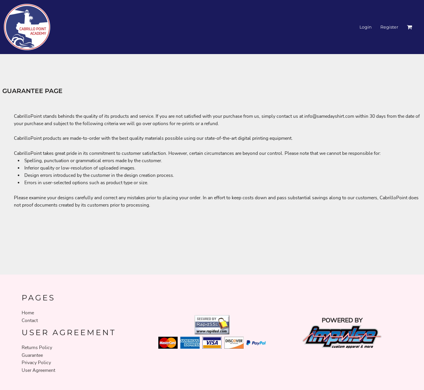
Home (28, 313)
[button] (409, 27)
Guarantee (32, 355)
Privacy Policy (36, 362)
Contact (30, 320)
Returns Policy (37, 347)
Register (389, 27)
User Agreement (38, 370)
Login (365, 27)
